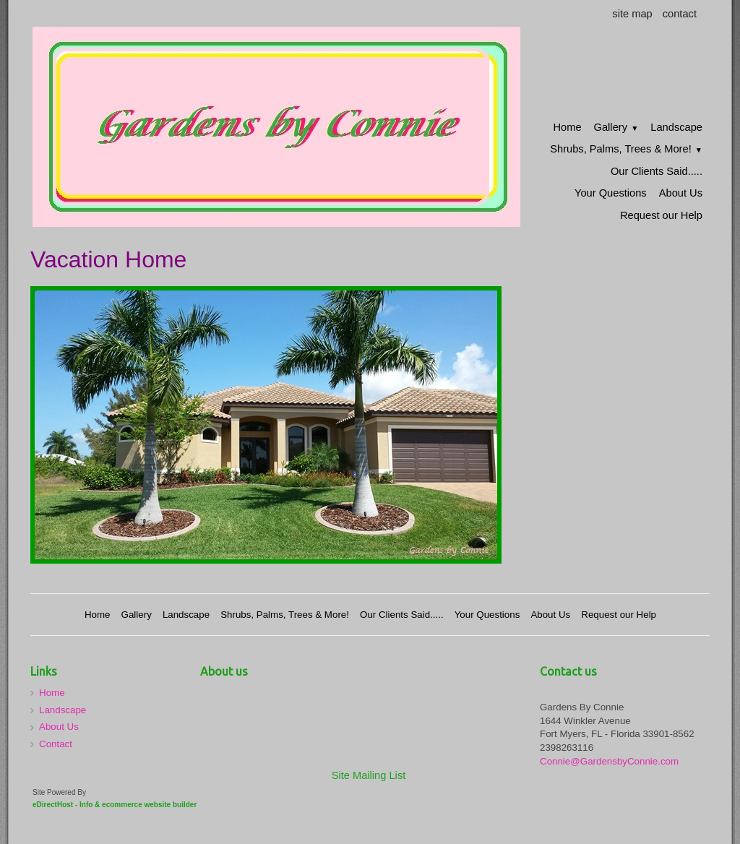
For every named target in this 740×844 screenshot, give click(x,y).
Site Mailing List (369, 775)
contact (680, 14)
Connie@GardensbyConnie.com (609, 761)
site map (632, 14)
